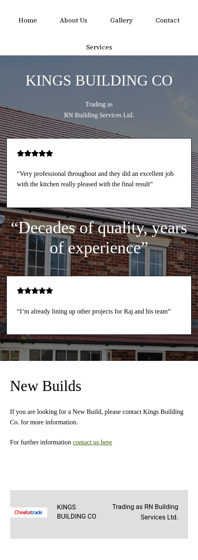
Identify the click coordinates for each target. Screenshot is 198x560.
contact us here (92, 442)
